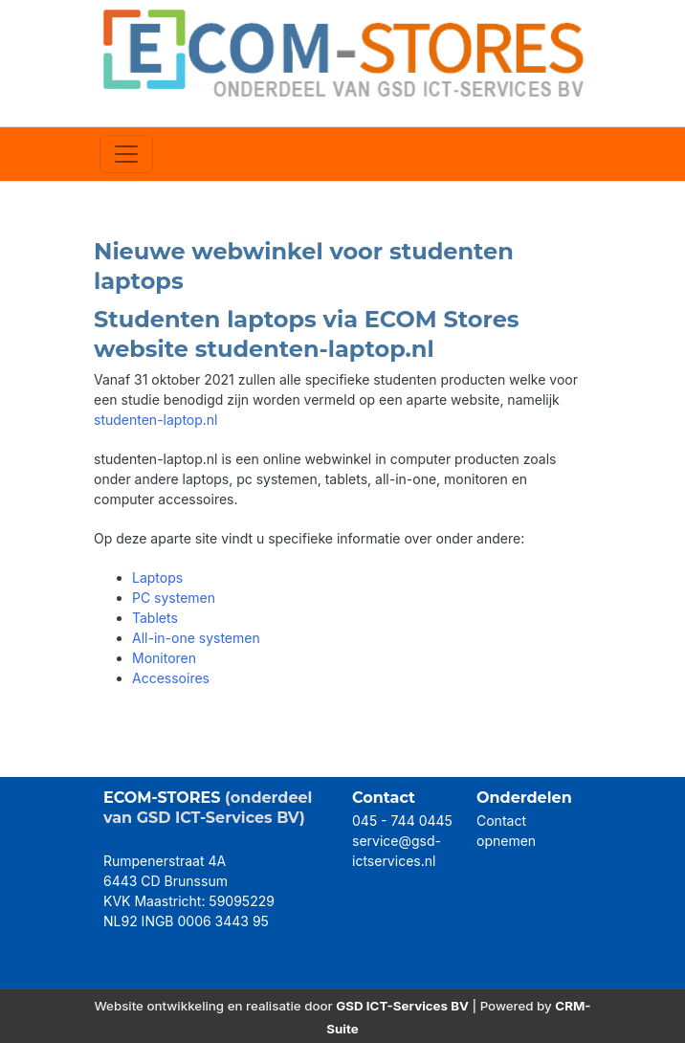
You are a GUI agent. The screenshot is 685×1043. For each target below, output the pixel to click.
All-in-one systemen (196, 638)
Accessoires (171, 678)
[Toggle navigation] (126, 154)
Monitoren (164, 658)
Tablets (155, 618)
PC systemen (173, 597)
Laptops (157, 577)
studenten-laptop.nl (156, 419)
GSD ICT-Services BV (402, 1005)
